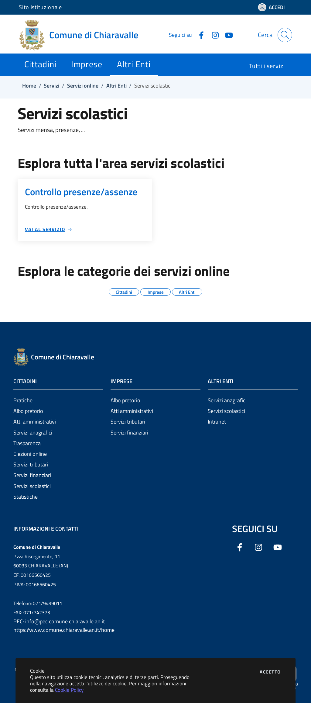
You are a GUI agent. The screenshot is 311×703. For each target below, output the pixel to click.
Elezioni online (30, 454)
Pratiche (22, 400)
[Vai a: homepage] (82, 35)
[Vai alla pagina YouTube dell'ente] (227, 34)
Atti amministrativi (34, 421)
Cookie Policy (69, 690)
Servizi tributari (30, 464)
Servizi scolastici (32, 486)
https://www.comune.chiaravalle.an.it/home (63, 630)
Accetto (270, 672)
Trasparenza (27, 443)
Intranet (217, 421)
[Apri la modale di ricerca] (285, 35)
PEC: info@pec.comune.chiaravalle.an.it (59, 621)
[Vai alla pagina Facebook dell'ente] (199, 34)
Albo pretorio (28, 411)
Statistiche (25, 497)
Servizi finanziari (32, 475)
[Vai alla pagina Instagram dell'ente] (213, 34)
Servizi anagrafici (32, 432)
